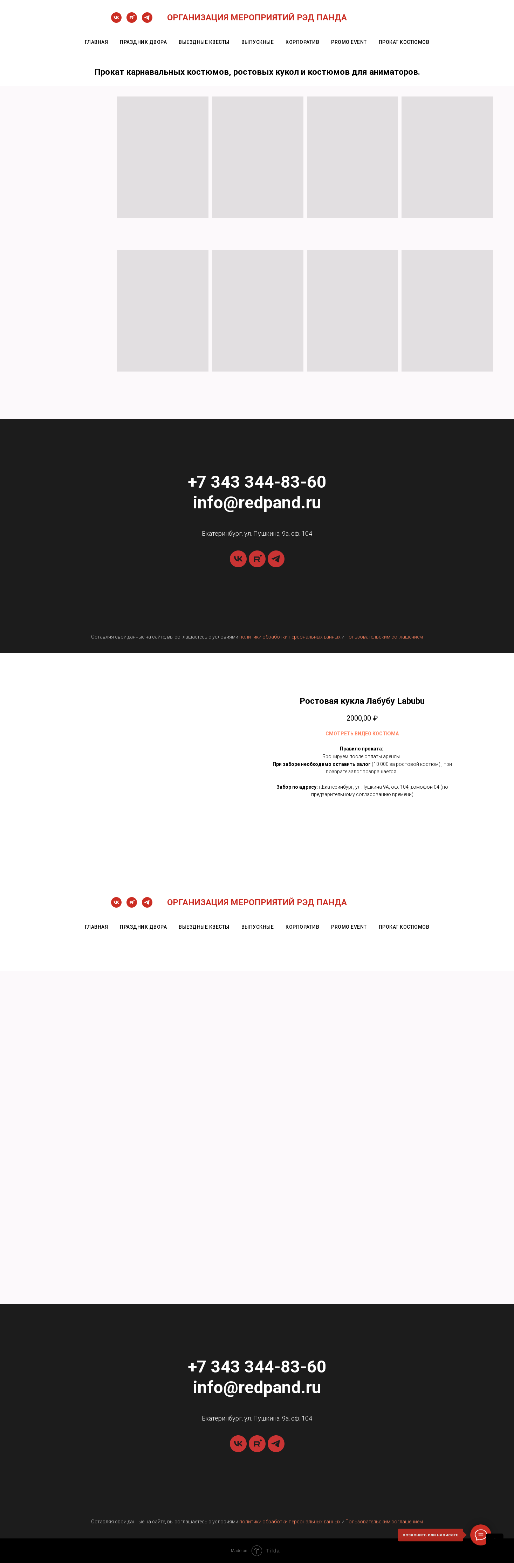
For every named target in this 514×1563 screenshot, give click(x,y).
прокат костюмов (404, 42)
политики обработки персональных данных (290, 637)
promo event (349, 42)
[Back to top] (494, 1542)
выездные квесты (204, 42)
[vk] (116, 21)
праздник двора (143, 42)
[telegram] (147, 21)
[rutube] (131, 21)
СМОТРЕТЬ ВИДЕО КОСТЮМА (362, 733)
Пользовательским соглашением (384, 637)
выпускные (257, 42)
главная (96, 42)
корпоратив (302, 42)
